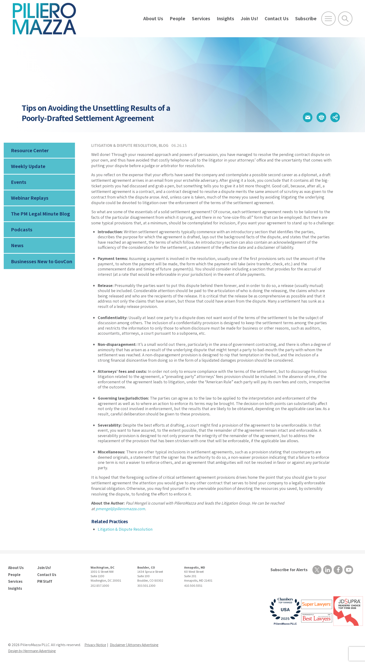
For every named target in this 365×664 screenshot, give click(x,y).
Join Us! (249, 18)
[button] (306, 117)
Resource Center (29, 150)
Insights (225, 18)
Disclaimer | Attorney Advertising (137, 644)
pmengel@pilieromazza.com (120, 508)
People (177, 18)
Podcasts (21, 231)
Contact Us (277, 18)
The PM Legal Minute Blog (40, 215)
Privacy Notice (95, 644)
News (17, 247)
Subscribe (306, 18)
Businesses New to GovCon (41, 263)
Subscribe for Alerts (288, 569)
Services (201, 18)
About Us (153, 18)
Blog (165, 145)
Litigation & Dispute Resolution (124, 145)
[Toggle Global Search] (345, 18)
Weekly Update (28, 166)
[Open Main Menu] (328, 18)
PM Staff (44, 581)
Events (18, 182)
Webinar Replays (29, 199)
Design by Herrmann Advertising (33, 650)
